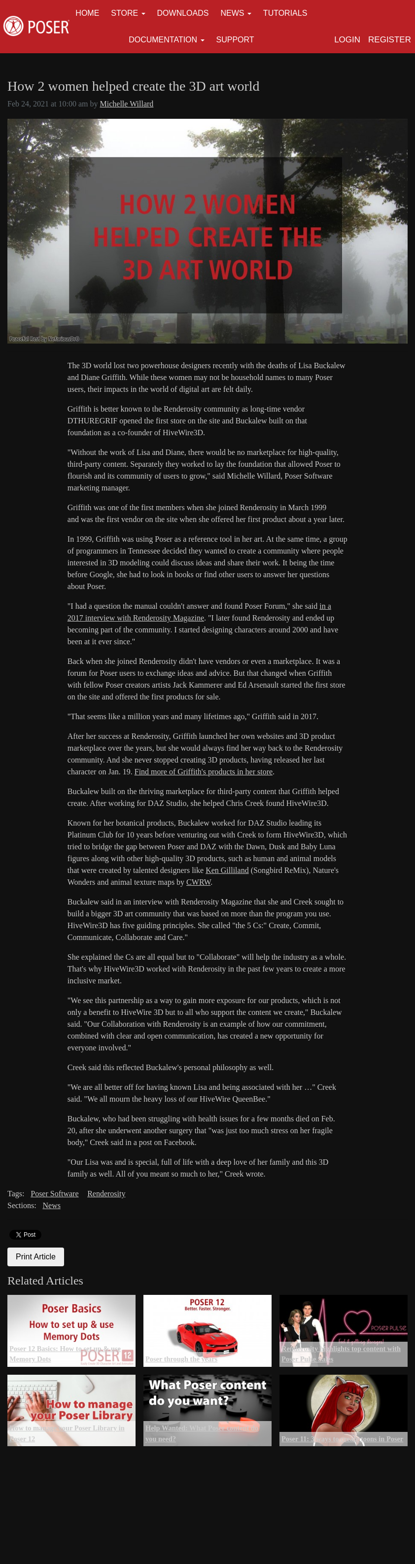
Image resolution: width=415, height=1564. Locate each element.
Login (347, 39)
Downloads (183, 13)
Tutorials (285, 13)
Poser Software (54, 1193)
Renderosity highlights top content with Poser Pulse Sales (341, 1354)
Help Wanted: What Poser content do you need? (201, 1433)
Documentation (163, 39)
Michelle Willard (127, 104)
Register (389, 39)
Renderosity (106, 1193)
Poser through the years (181, 1359)
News (232, 13)
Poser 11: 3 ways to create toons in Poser (342, 1439)
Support (235, 39)
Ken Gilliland (227, 870)
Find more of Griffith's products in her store (204, 771)
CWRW (198, 882)
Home (87, 13)
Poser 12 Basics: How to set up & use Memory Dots (65, 1354)
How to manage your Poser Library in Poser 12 (67, 1433)
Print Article (36, 1256)
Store (124, 13)
